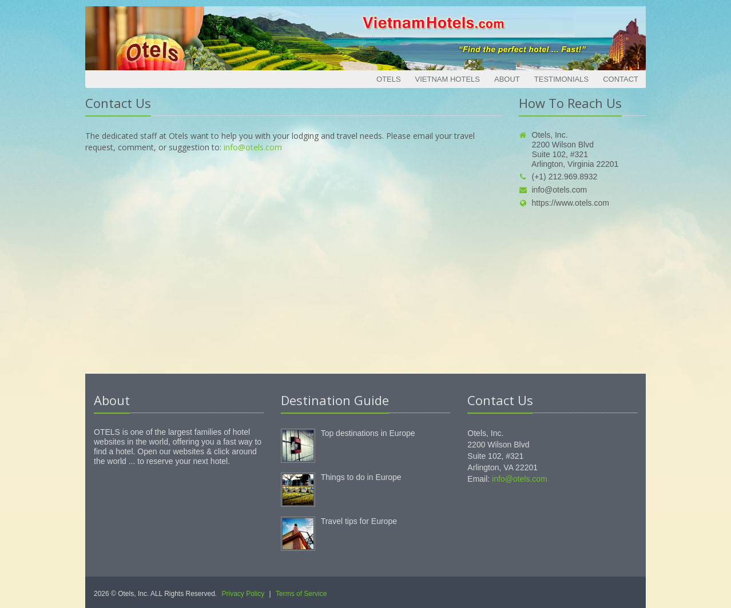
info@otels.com (253, 147)
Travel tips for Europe (359, 521)
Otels (388, 79)
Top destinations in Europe (368, 433)
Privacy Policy (243, 594)
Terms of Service (301, 594)
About (507, 79)
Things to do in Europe (361, 477)
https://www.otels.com (564, 202)
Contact (620, 79)
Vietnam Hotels (447, 79)
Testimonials (561, 79)
